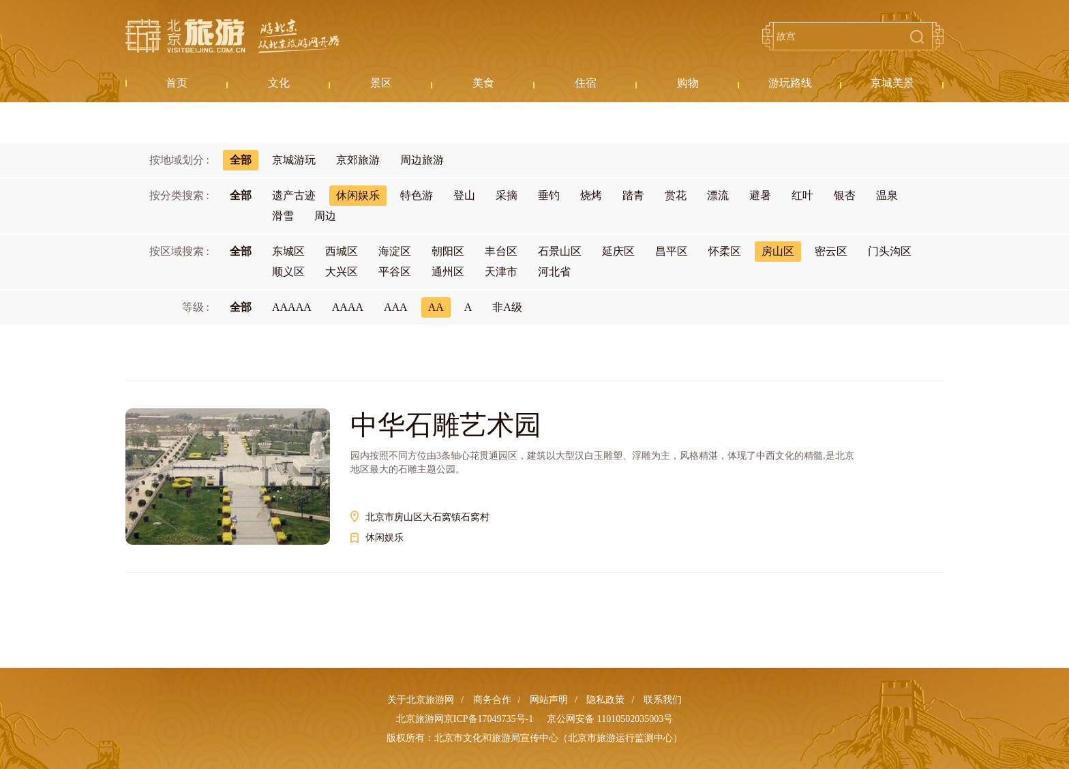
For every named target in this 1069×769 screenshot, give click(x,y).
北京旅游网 (232, 36)
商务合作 (492, 700)
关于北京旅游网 (420, 700)
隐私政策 (605, 700)
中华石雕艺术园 (445, 425)
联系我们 (663, 700)
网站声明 (549, 700)
